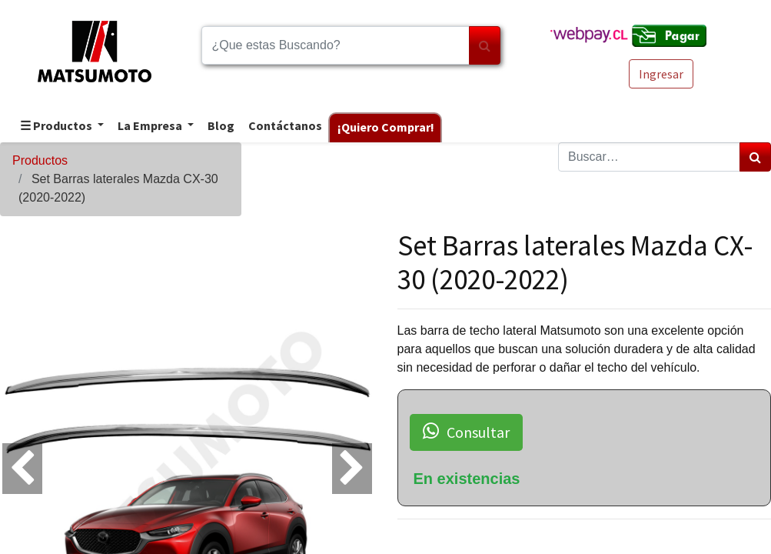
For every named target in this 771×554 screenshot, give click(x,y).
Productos (40, 160)
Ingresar (661, 74)
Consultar (466, 432)
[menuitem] (220, 126)
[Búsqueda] (484, 45)
